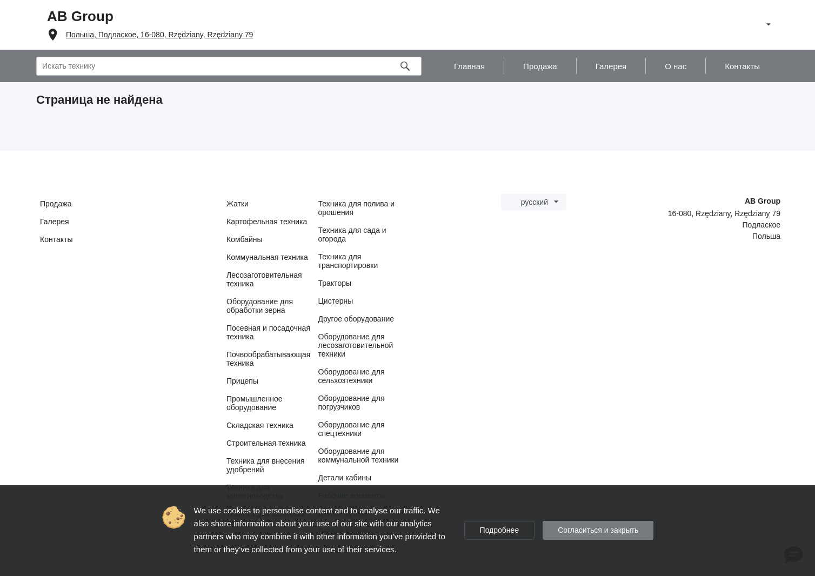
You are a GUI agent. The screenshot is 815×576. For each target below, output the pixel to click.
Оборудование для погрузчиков (351, 402)
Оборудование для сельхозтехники (351, 376)
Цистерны (335, 301)
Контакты (56, 239)
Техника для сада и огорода (352, 234)
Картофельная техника (266, 221)
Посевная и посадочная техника (268, 332)
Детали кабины (345, 477)
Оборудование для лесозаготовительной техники (355, 345)
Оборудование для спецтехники (351, 429)
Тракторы (335, 283)
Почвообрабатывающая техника (268, 358)
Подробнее (499, 530)
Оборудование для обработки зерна (259, 305)
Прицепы (242, 381)
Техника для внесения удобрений (265, 465)
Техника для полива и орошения (356, 208)
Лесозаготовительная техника (264, 279)
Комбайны (244, 239)
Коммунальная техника (267, 257)
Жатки (237, 203)
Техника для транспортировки (348, 261)
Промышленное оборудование (254, 403)
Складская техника (259, 425)
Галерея (54, 221)
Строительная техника (265, 443)
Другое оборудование (356, 318)
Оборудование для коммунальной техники (358, 455)
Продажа (55, 203)
